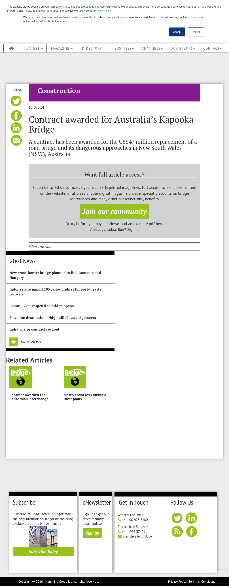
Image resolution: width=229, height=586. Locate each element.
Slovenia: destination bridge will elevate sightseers (52, 317)
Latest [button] (35, 48)
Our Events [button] (183, 48)
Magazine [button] (62, 48)
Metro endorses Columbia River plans (85, 396)
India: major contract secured (34, 329)
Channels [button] (152, 48)
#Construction (40, 246)
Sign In (133, 229)
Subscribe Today (43, 551)
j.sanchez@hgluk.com (138, 536)
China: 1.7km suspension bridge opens (41, 306)
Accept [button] (177, 32)
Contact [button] (212, 48)
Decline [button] (196, 32)
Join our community (114, 211)
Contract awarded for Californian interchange (28, 396)
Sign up (92, 533)
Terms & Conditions (202, 582)
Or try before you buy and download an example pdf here (114, 223)
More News (31, 342)
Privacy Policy (102, 10)
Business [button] (124, 48)
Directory (92, 48)
